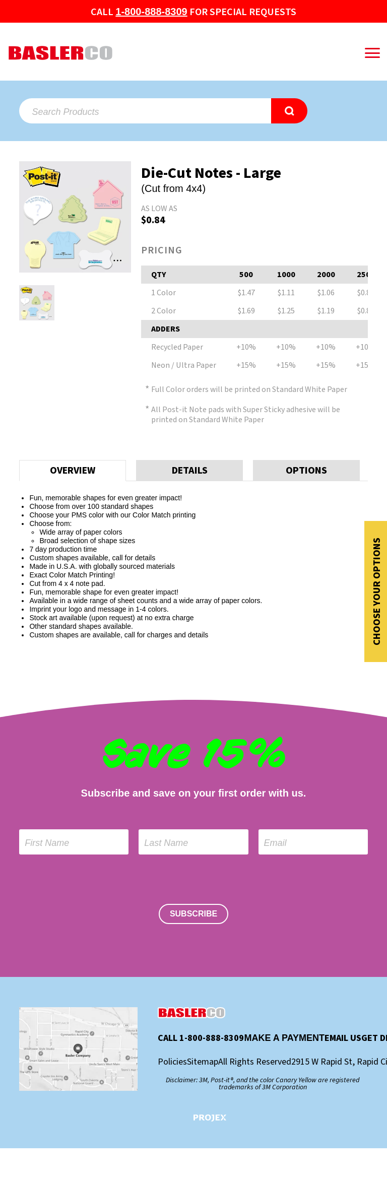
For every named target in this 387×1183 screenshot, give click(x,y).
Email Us (343, 1038)
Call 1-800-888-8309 (201, 1038)
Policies (172, 1062)
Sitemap (202, 1062)
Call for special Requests (193, 12)
